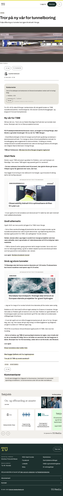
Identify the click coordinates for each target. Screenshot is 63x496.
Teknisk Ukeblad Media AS (16, 489)
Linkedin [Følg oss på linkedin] (25, 463)
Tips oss (57, 449)
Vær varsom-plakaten (27, 472)
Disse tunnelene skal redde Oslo (15, 348)
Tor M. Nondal (6, 465)
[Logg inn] (43, 4)
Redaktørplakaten (43, 472)
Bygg (2, 13)
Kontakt (31, 483)
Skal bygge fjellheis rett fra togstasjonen (19, 354)
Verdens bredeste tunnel (20, 255)
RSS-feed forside (28, 457)
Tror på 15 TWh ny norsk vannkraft (16, 358)
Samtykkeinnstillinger (50, 460)
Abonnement (31, 478)
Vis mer (9, 100)
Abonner (52, 4)
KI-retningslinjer (48, 467)
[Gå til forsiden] (3, 4)
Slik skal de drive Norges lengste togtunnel (34, 150)
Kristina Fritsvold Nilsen (9, 459)
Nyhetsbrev (14, 364)
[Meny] (59, 4)
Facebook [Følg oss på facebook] (25, 460)
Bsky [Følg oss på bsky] (23, 467)
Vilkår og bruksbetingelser (51, 463)
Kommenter (17, 68)
